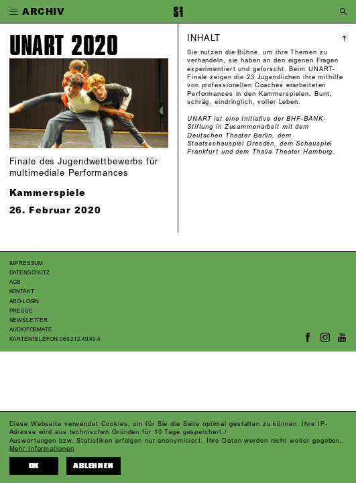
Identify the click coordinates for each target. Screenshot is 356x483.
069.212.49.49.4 (80, 339)
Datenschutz (29, 272)
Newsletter (28, 320)
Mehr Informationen (41, 449)
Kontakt (21, 291)
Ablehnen (93, 466)
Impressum (26, 263)
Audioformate (30, 329)
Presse (21, 311)
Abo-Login (24, 301)
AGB (15, 282)
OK (34, 466)
